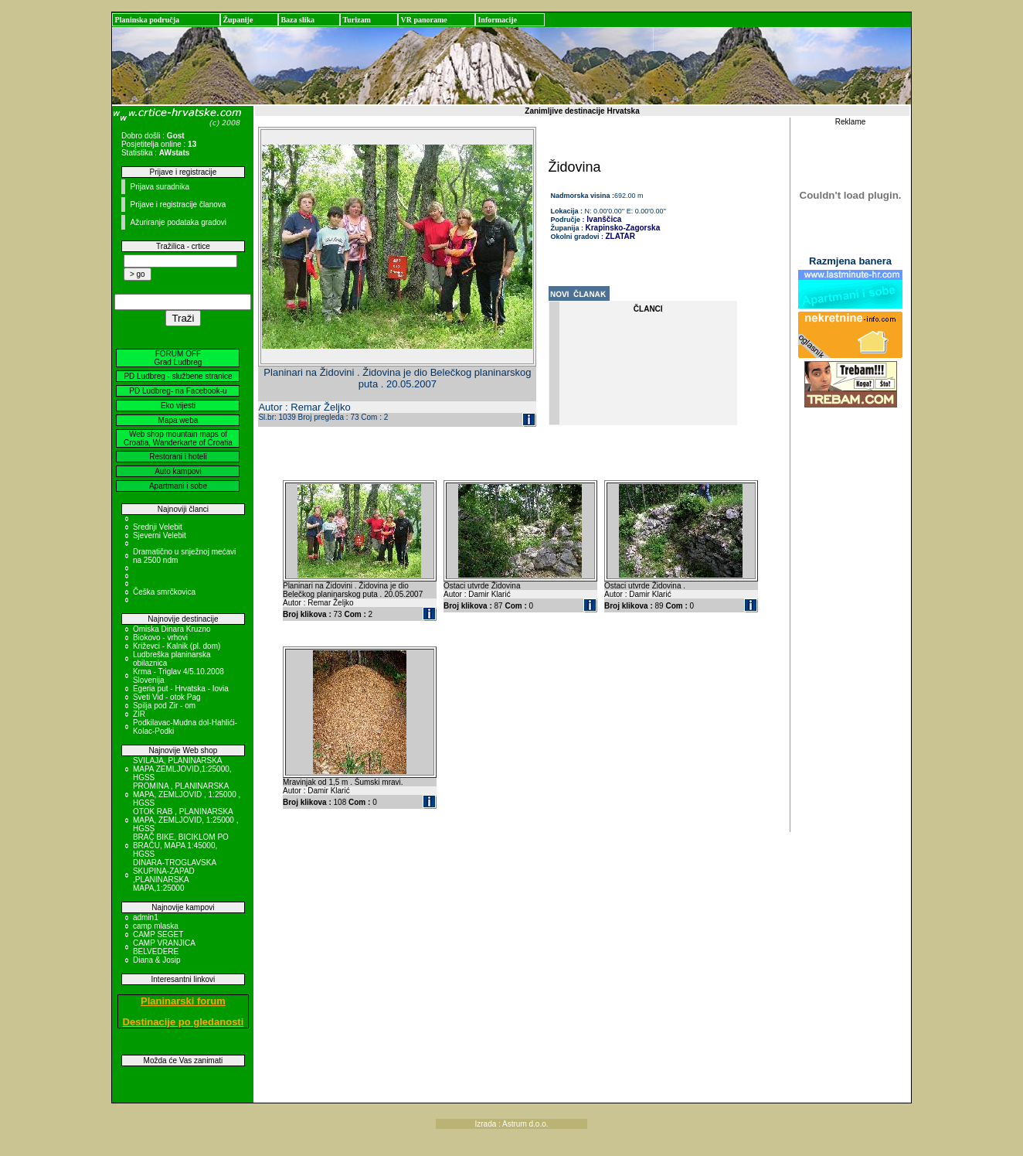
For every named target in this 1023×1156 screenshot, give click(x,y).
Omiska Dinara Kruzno (172, 629)
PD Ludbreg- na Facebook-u (177, 391)
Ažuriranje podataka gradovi (178, 222)
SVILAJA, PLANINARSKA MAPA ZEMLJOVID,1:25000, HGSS (182, 769)
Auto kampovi (178, 471)
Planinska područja (146, 19)
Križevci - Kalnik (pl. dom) (176, 646)
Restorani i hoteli (177, 456)
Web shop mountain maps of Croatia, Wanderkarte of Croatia (178, 438)
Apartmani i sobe (178, 486)
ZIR (139, 714)
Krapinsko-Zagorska (623, 227)
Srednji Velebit (157, 527)
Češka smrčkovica (164, 592)
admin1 (145, 917)
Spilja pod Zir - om (164, 705)
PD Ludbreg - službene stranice (178, 376)
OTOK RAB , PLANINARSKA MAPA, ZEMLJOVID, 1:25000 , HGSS (186, 820)
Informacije (497, 19)
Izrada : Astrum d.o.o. (511, 1124)
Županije (238, 19)
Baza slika (297, 19)
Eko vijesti (178, 405)
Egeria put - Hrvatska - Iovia (181, 688)
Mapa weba (178, 420)
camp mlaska (155, 926)
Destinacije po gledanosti (183, 1022)
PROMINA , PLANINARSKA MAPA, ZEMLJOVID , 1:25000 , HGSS (186, 794)
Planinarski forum (183, 1001)
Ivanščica (603, 219)
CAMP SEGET (158, 934)
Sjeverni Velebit (159, 535)
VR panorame (423, 19)
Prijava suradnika (159, 186)
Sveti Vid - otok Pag (167, 697)
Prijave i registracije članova (178, 204)
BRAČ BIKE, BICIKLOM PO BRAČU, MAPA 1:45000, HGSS (181, 845)
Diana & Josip (157, 960)
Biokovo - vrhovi (160, 637)
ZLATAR (621, 236)
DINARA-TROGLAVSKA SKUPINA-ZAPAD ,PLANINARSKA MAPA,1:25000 (174, 875)
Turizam (356, 19)
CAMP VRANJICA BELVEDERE (164, 947)
